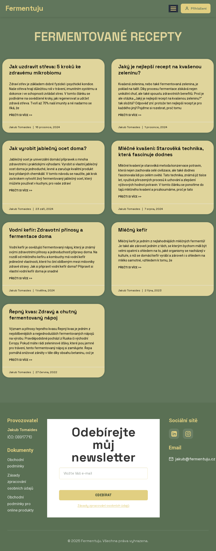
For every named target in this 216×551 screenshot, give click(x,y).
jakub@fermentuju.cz (192, 458)
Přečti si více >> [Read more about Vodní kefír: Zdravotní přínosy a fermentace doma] (20, 278)
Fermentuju (24, 8)
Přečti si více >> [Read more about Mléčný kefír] (129, 267)
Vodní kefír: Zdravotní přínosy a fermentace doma (46, 233)
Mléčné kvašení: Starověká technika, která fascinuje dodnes (160, 151)
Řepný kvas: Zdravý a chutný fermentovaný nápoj (43, 314)
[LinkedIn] (174, 434)
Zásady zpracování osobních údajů (20, 481)
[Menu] (173, 8)
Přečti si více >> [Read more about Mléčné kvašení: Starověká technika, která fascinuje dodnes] (129, 196)
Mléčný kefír (132, 230)
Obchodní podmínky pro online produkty (20, 503)
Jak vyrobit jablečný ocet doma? (47, 148)
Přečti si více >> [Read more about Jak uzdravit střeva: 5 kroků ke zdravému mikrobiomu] (20, 115)
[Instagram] (188, 434)
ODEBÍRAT (103, 495)
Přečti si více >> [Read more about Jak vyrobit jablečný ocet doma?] (20, 190)
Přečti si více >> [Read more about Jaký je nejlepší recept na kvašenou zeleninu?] (129, 115)
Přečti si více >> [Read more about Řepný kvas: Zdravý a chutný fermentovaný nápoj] (20, 359)
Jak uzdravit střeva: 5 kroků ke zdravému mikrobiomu (45, 69)
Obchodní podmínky (15, 463)
